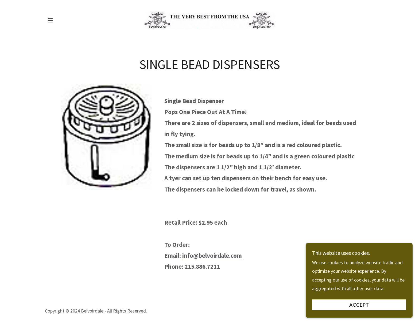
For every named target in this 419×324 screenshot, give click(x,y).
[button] (50, 20)
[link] (210, 20)
